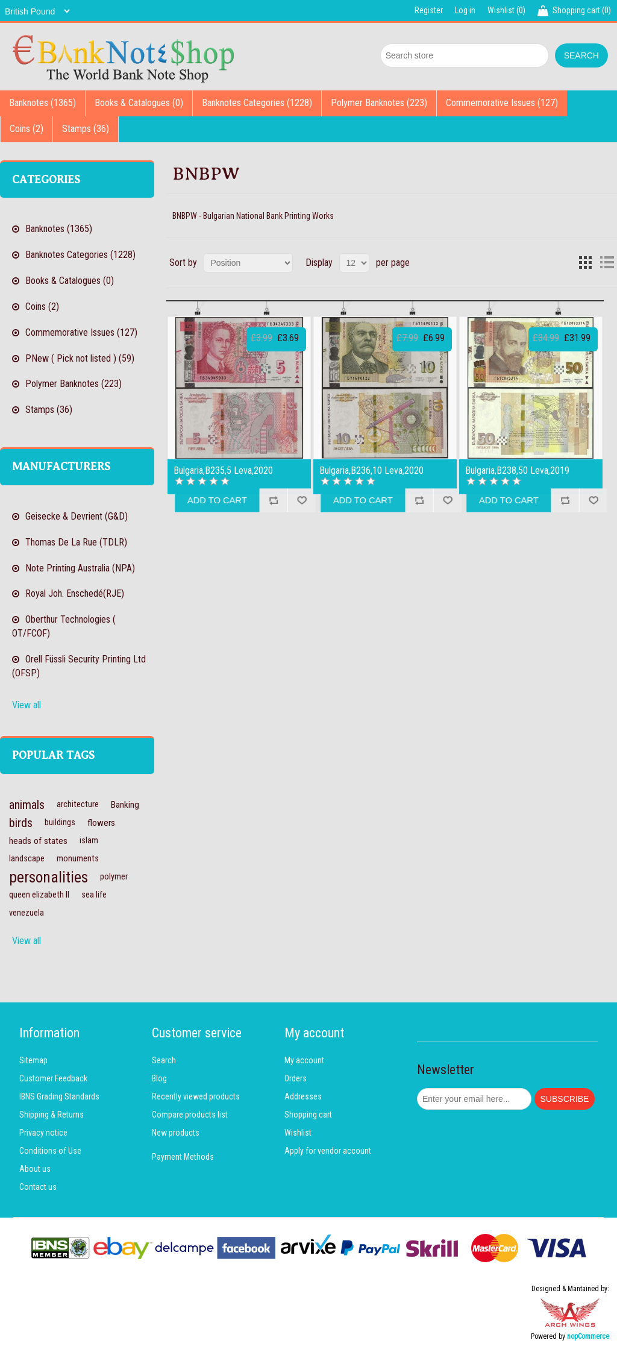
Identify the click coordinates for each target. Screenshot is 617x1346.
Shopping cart (308, 1114)
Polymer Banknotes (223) (379, 102)
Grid (585, 262)
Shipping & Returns (51, 1114)
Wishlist (298, 1132)
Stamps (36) (85, 128)
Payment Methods (183, 1157)
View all (26, 705)
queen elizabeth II (39, 895)
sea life (94, 895)
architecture (78, 804)
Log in (465, 10)
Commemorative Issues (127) (502, 102)
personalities (48, 877)
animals (27, 804)
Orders (295, 1078)
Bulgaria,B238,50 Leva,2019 (517, 470)
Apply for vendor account (327, 1151)
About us (35, 1169)
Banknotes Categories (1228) (257, 102)
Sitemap (33, 1060)
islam (89, 840)
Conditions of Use (50, 1151)
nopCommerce (588, 1336)
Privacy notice (43, 1132)
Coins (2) (26, 128)
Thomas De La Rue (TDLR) (76, 542)
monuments (78, 859)
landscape (27, 859)
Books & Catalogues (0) (139, 102)
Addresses (303, 1096)
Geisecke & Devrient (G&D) (76, 516)
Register (429, 10)
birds (21, 823)
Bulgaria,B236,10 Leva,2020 (371, 470)
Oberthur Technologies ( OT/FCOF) (64, 626)
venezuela (26, 913)
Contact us (38, 1187)
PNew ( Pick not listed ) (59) (79, 358)
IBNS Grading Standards (59, 1096)
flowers (101, 822)
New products (175, 1132)
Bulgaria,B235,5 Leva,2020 (223, 470)
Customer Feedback (53, 1078)
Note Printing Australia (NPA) (80, 568)
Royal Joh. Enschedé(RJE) (74, 593)
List (607, 262)
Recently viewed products (196, 1096)
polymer (114, 877)
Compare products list (190, 1114)
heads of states (38, 840)
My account (304, 1060)
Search (164, 1060)
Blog (159, 1078)
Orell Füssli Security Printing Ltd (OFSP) (79, 666)
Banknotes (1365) (42, 102)
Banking (125, 804)
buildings (60, 822)
